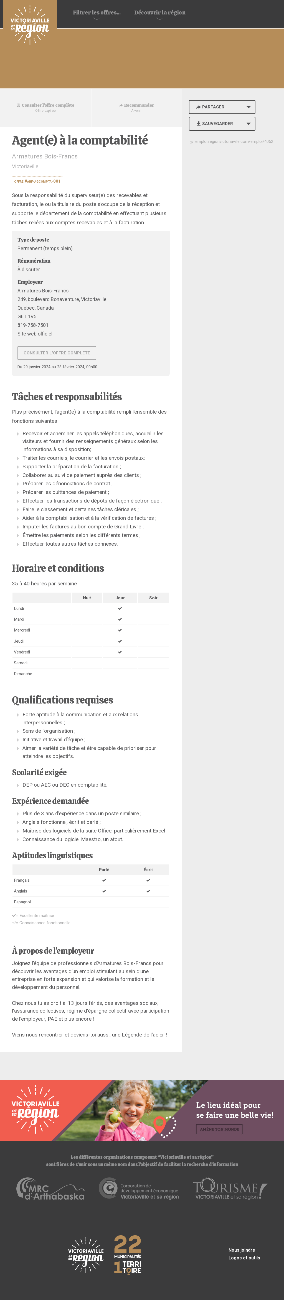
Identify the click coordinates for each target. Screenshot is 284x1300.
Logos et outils (244, 1258)
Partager (209, 107)
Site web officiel (34, 334)
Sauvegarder (214, 123)
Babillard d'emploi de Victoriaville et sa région (30, 25)
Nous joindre (242, 1250)
